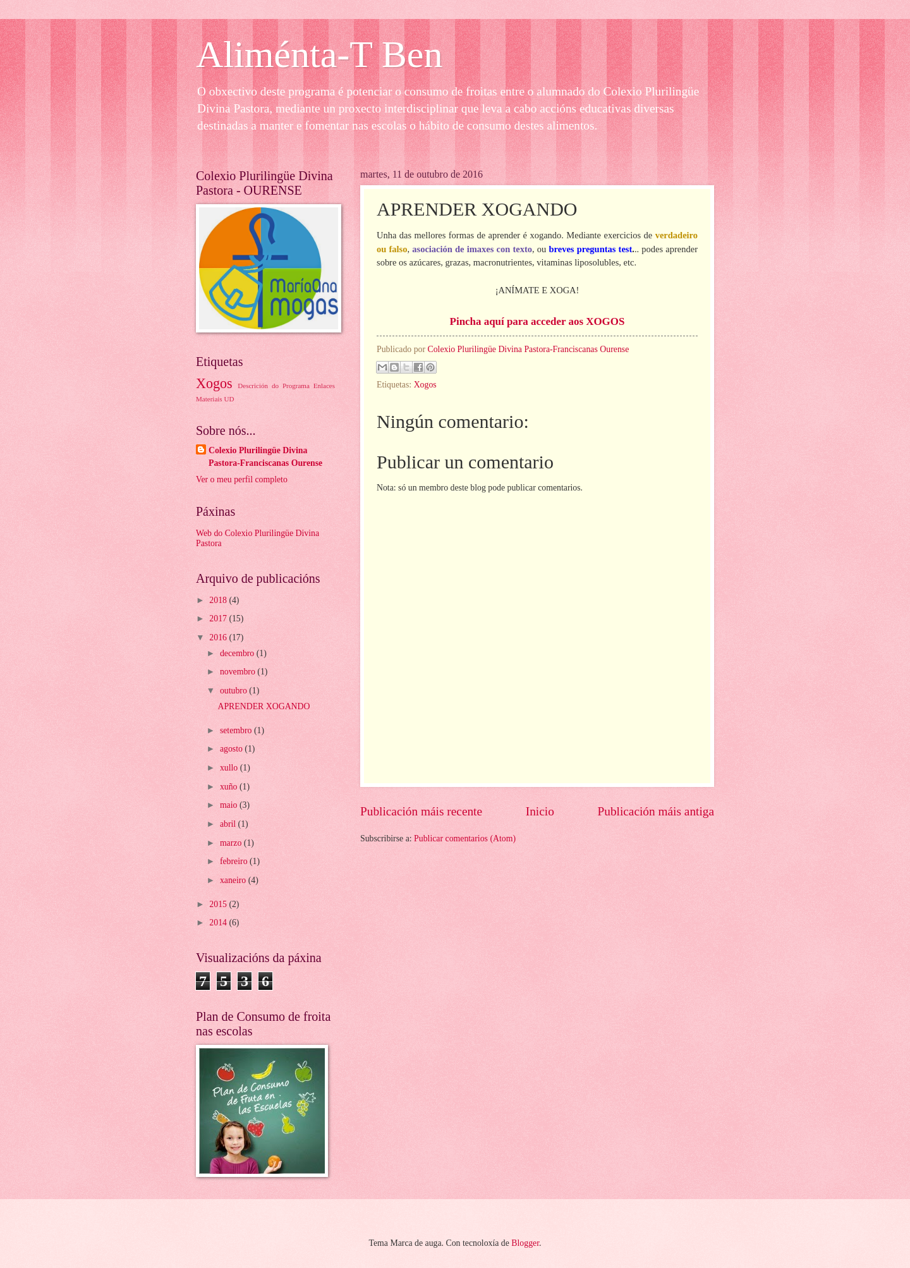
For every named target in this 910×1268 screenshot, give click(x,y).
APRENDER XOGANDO (263, 706)
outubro (234, 690)
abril (229, 824)
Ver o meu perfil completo (242, 479)
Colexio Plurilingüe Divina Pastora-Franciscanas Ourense (265, 456)
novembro (238, 671)
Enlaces (324, 385)
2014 (219, 922)
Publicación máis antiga (656, 811)
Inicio (540, 811)
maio (230, 805)
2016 (219, 637)
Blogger (525, 1243)
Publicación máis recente (421, 811)
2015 (219, 904)
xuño (230, 786)
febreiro (235, 861)
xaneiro (234, 880)
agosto (232, 748)
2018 (219, 600)
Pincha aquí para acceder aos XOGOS (537, 321)
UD (229, 399)
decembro (238, 653)
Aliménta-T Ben (319, 54)
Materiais (209, 399)
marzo (232, 843)
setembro (237, 730)
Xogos (425, 384)
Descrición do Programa (273, 385)
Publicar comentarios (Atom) (465, 838)
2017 (219, 618)
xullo (230, 767)
